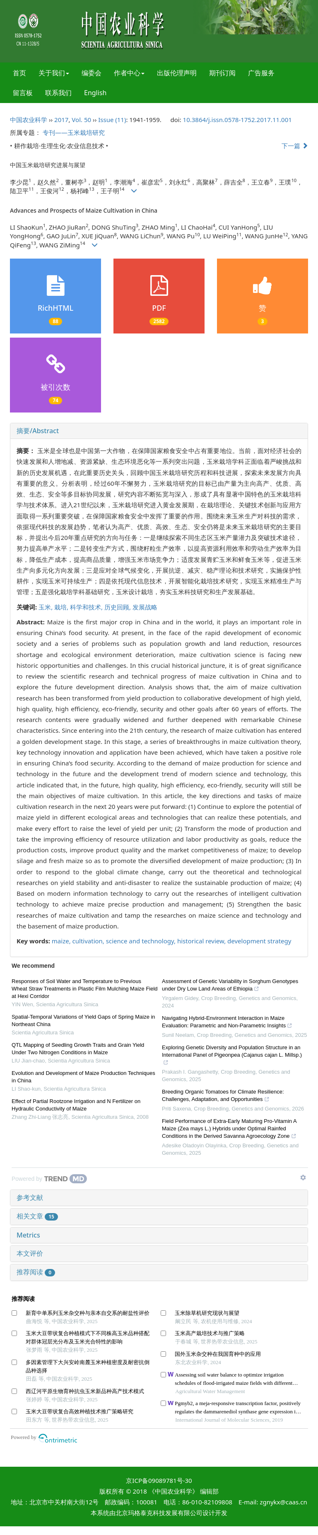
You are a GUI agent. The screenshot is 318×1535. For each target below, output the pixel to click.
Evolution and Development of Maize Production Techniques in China (83, 1077)
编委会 (91, 72)
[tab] (159, 431)
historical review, (202, 941)
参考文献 (30, 1197)
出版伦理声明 (177, 72)
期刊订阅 (222, 72)
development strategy (259, 941)
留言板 (23, 92)
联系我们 (58, 92)
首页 (19, 72)
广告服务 (261, 72)
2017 (61, 119)
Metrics (28, 1235)
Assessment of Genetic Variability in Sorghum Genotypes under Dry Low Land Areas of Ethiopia (230, 986)
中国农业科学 (28, 119)
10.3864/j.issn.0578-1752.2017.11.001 (237, 119)
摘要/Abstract (38, 430)
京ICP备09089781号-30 (159, 1480)
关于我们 (54, 72)
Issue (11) (112, 119)
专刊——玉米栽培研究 (74, 132)
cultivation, (89, 941)
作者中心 (129, 72)
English (95, 92)
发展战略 (144, 607)
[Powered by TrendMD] (49, 1178)
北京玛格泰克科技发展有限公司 (159, 1513)
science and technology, (141, 941)
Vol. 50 (81, 119)
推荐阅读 (36, 1271)
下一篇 (295, 146)
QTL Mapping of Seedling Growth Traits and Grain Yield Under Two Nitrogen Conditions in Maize (78, 1048)
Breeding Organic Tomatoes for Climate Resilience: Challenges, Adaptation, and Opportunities (223, 1096)
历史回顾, (118, 607)
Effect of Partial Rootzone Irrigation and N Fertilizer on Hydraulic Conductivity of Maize (76, 1105)
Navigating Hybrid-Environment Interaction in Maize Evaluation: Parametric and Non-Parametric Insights (227, 1023)
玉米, (46, 607)
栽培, (62, 607)
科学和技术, (87, 607)
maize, (62, 941)
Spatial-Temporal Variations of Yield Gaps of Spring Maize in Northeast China (83, 1020)
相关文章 (37, 1216)
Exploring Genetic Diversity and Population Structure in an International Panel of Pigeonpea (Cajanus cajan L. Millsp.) (232, 1055)
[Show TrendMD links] (303, 1177)
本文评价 (30, 1253)
